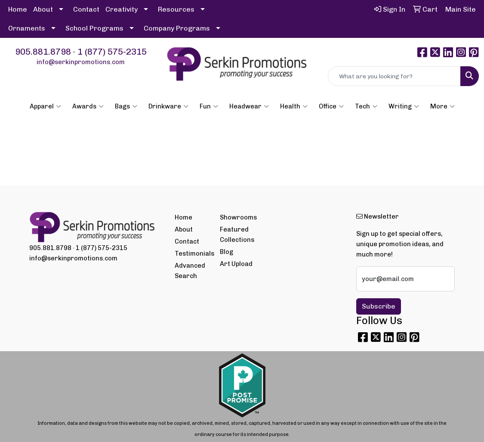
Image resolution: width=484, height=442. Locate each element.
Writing (403, 106)
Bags (126, 106)
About (43, 9)
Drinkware (168, 106)
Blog (226, 252)
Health (294, 106)
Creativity (121, 9)
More (442, 106)
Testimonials (192, 253)
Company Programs (177, 28)
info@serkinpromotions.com (81, 62)
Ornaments (26, 28)
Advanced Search (190, 271)
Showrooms (237, 217)
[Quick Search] (394, 76)
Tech (366, 106)
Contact (86, 9)
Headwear (249, 106)
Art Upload (236, 264)
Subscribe (378, 306)
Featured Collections (237, 235)
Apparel (45, 106)
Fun (209, 106)
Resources (176, 9)
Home (17, 9)
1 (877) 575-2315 (112, 51)
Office (331, 106)
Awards (88, 106)
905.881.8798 (43, 51)
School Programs (94, 28)
